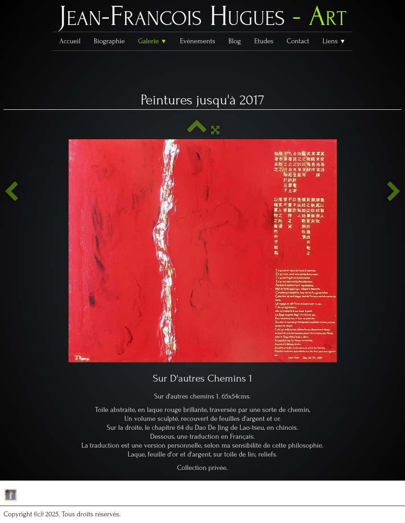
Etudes (264, 41)
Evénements (197, 41)
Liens (334, 41)
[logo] (202, 18)
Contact (297, 41)
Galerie (152, 41)
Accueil (69, 41)
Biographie (109, 41)
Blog (235, 41)
